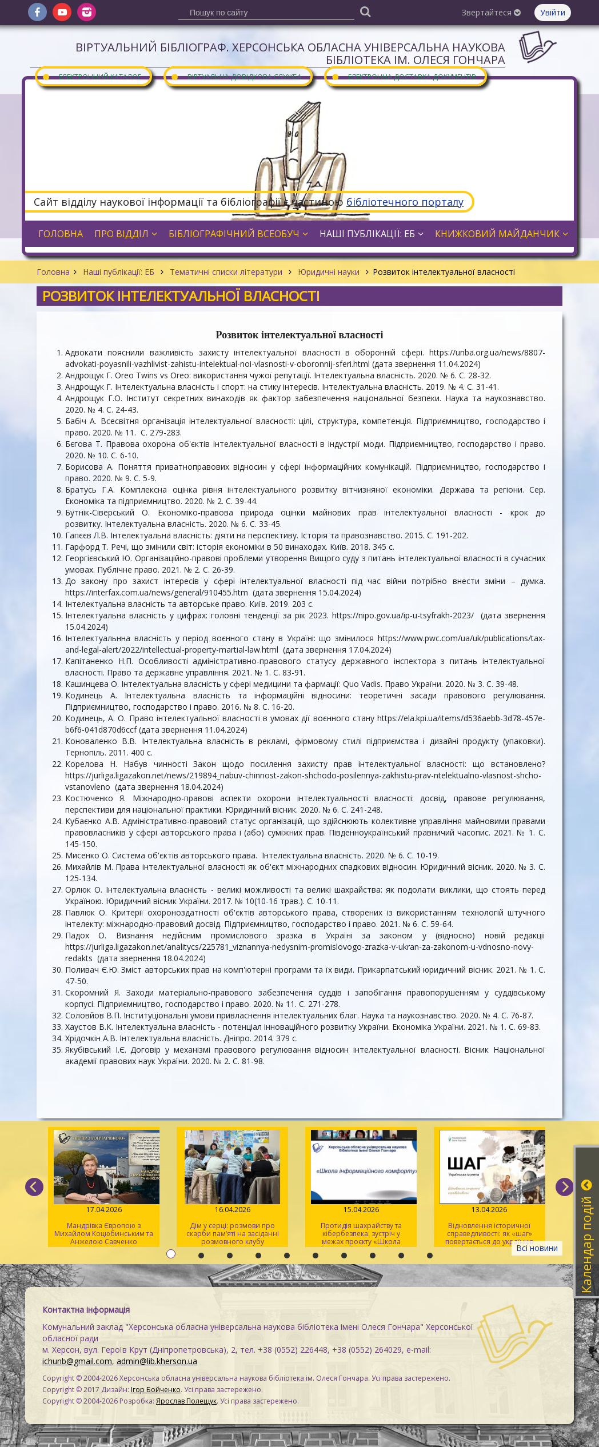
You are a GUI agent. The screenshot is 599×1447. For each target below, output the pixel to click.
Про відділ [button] (125, 233)
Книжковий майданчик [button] (501, 233)
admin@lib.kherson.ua (157, 1361)
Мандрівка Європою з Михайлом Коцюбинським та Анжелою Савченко (104, 1188)
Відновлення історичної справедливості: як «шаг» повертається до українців (490, 1188)
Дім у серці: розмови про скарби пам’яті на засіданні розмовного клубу (232, 1188)
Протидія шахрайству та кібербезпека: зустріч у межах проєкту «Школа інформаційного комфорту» (361, 1188)
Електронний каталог (91, 76)
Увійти (552, 12)
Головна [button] (60, 233)
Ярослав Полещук (186, 1401)
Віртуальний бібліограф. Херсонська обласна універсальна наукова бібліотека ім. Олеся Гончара (290, 53)
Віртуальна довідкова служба (236, 76)
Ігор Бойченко (156, 1389)
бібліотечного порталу (405, 202)
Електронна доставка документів (403, 76)
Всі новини (537, 1247)
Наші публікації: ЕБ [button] (372, 233)
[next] (565, 1187)
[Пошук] (365, 11)
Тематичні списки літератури (226, 271)
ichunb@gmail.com (77, 1361)
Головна (53, 271)
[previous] (34, 1187)
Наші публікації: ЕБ (119, 271)
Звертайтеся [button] (491, 12)
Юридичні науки (328, 271)
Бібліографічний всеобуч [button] (238, 233)
